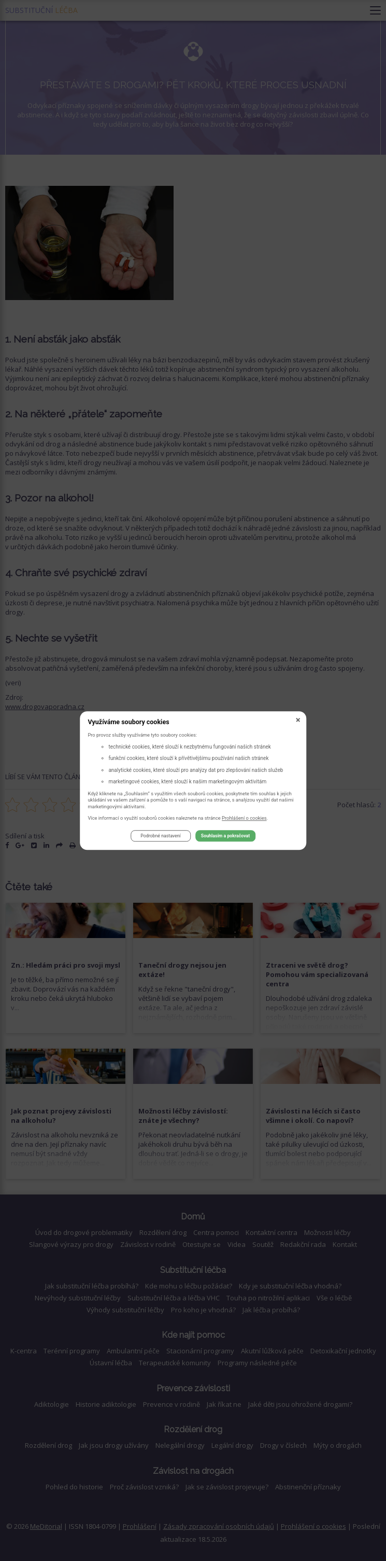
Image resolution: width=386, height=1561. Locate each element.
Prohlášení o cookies (244, 818)
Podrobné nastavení (160, 836)
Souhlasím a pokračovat (225, 836)
